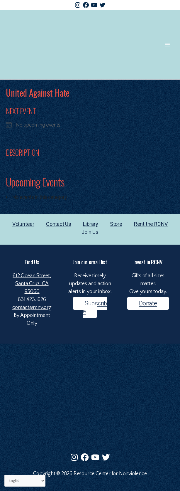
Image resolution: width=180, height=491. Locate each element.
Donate (148, 303)
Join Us (90, 232)
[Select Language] (24, 481)
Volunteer (23, 224)
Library (90, 224)
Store (116, 224)
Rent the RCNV (151, 224)
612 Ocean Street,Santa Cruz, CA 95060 (32, 284)
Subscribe (95, 307)
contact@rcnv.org (32, 307)
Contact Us (58, 224)
